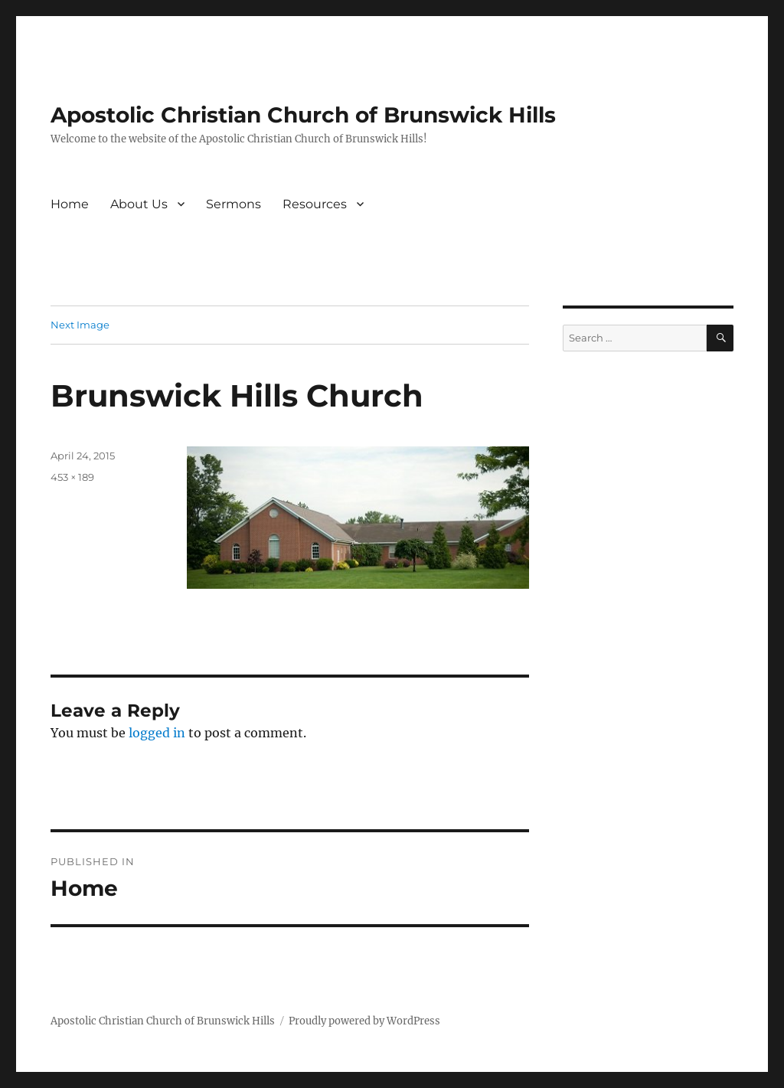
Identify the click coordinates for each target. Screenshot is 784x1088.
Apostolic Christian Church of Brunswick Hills (303, 115)
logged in (157, 732)
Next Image (80, 325)
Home (70, 204)
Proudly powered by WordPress (364, 1021)
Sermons (233, 204)
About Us (139, 204)
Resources (315, 204)
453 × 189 (72, 477)
